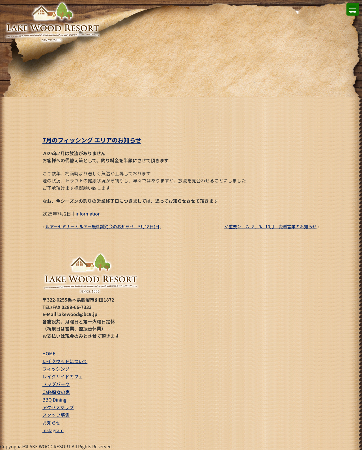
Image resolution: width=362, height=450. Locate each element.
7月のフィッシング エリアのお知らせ (91, 140)
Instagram (53, 430)
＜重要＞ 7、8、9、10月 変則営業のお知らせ (270, 226)
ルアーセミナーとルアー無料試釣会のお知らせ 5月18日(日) (103, 226)
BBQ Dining (54, 399)
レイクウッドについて (64, 361)
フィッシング (56, 368)
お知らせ (51, 422)
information (88, 213)
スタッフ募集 (56, 414)
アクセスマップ (58, 407)
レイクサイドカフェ (62, 376)
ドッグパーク (56, 384)
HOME (48, 353)
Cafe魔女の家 (56, 392)
